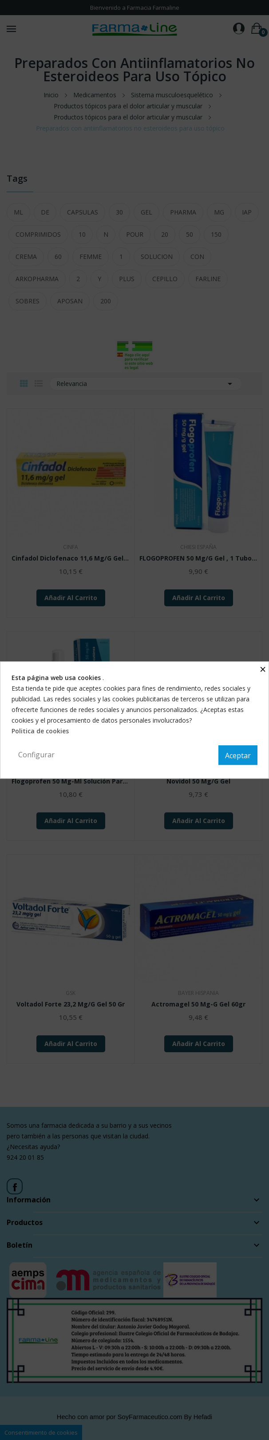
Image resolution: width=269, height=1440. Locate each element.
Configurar (36, 755)
